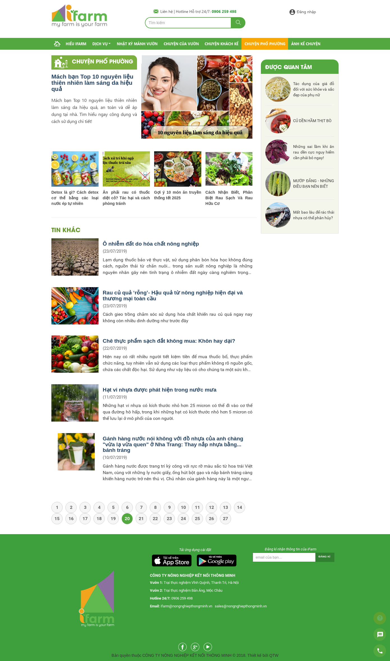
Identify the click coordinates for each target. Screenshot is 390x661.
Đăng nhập (306, 11)
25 (197, 518)
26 (211, 518)
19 (113, 518)
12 (211, 507)
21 (141, 518)
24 (183, 518)
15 (57, 518)
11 (197, 507)
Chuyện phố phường (265, 43)
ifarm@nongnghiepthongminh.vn (186, 606)
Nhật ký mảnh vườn (137, 43)
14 (239, 507)
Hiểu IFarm (76, 43)
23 (169, 518)
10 (183, 507)
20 (127, 518)
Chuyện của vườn (181, 43)
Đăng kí (324, 556)
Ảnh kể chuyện (305, 43)
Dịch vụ (100, 43)
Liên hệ (167, 11)
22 (155, 518)
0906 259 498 (182, 598)
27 (225, 518)
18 (99, 518)
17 (85, 518)
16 (71, 518)
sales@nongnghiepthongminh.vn (241, 606)
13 (225, 507)
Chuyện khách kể (221, 43)
